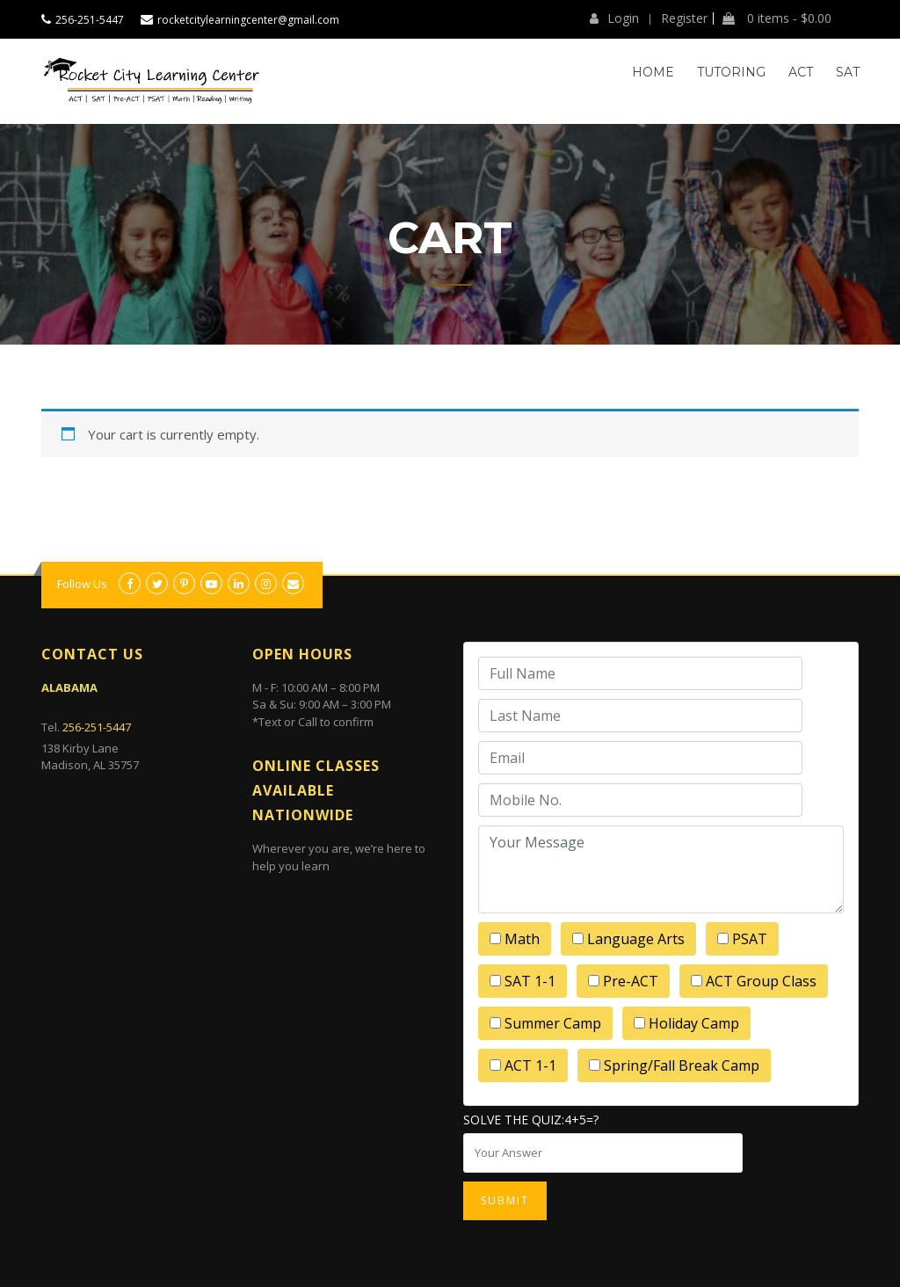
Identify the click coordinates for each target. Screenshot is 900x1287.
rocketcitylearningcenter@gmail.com (248, 19)
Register (684, 18)
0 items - (776, 18)
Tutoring (731, 72)
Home (653, 72)
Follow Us (82, 584)
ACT (800, 72)
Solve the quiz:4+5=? (531, 1119)
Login (614, 18)
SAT (848, 72)
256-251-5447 (89, 19)
